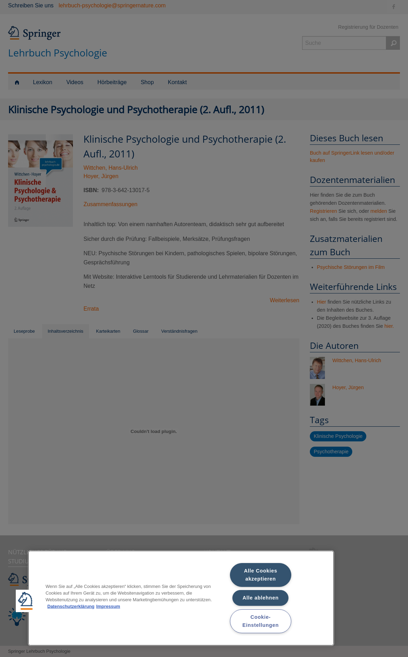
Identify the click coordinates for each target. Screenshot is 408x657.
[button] (27, 601)
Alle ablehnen (261, 598)
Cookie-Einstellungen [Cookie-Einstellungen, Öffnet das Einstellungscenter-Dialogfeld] (261, 621)
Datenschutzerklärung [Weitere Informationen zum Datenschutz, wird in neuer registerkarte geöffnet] (70, 606)
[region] (181, 598)
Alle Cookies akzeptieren (260, 575)
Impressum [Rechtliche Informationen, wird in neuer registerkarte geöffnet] (108, 606)
